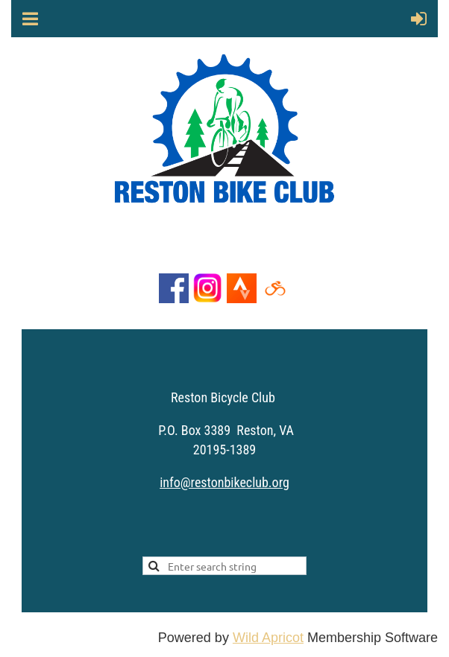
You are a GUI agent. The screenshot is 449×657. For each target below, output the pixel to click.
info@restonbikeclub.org (224, 482)
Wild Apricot (268, 637)
